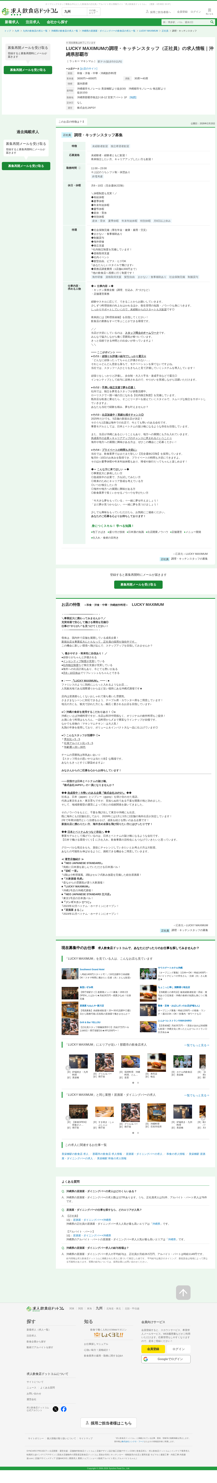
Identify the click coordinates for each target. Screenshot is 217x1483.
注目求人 (33, 22)
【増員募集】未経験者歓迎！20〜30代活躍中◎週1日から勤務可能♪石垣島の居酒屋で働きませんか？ (105, 1012)
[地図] (133, 97)
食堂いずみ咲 (86, 987)
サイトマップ (86, 1438)
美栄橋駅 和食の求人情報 (111, 1158)
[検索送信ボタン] (211, 22)
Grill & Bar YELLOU (90, 1022)
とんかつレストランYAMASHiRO (174, 1020)
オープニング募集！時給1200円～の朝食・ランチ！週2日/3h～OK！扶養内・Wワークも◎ (181, 1012)
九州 (17, 31)
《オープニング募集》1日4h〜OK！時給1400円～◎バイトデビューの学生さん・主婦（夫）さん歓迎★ (183, 976)
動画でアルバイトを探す (40, 1347)
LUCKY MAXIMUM (148, 31)
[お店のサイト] (88, 68)
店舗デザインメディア (51, 1458)
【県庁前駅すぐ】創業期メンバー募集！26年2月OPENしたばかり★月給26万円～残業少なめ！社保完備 (105, 995)
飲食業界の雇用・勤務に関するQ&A (103, 1355)
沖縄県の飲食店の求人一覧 (64, 31)
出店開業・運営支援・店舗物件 (71, 1451)
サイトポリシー (36, 1438)
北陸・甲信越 (132, 1308)
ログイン (178, 1349)
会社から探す (57, 22)
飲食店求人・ (153, 1451)
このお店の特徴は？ (70, 121)
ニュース (31, 1387)
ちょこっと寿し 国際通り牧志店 (174, 987)
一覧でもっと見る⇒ (196, 1045)
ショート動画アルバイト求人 (113, 1458)
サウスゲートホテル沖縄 (170, 968)
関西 (80, 1308)
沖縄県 (156, 1223)
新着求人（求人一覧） (39, 1329)
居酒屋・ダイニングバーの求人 (144, 1153)
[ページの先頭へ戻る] (183, 1292)
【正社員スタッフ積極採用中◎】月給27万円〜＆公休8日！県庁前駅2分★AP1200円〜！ (104, 1029)
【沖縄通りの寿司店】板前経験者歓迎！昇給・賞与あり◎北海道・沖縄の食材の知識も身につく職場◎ (182, 995)
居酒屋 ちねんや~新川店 (92, 1005)
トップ (7, 31)
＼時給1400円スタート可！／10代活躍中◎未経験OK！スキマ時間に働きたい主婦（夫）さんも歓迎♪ (105, 976)
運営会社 (31, 1399)
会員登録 (153, 1349)
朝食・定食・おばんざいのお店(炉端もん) (179, 1005)
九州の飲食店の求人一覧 (35, 31)
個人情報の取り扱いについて (61, 1438)
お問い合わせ (34, 1393)
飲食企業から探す (36, 1341)
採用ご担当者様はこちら (111, 1423)
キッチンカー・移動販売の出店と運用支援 (135, 1454)
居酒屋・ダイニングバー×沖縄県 (92, 1219)
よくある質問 (47, 1387)
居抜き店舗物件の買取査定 (83, 1454)
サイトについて (35, 1381)
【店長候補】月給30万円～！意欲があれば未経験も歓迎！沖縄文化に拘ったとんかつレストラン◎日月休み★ (182, 1029)
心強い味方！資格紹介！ (97, 1350)
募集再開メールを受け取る (28, 70)
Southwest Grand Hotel (92, 969)
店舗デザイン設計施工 (115, 1451)
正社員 (165, 31)
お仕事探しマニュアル (96, 1344)
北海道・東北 (113, 1308)
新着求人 (12, 22)
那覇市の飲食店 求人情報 (107, 1153)
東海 (89, 1308)
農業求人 (78, 1458)
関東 (71, 1308)
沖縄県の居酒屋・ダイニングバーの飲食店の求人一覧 (108, 31)
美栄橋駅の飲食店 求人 (75, 1153)
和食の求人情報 (176, 1153)
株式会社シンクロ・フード (133, 1441)
